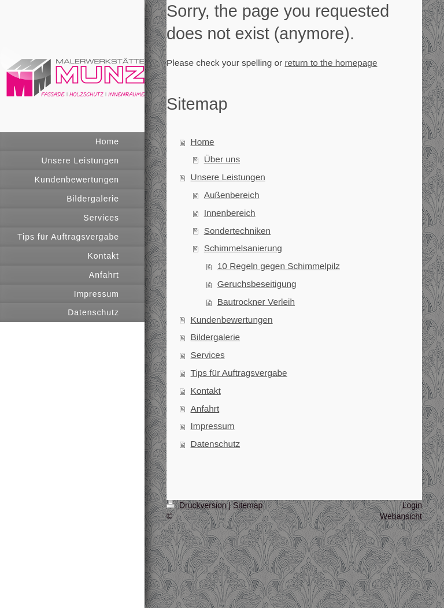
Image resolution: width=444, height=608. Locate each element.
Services (208, 355)
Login (412, 505)
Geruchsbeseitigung (257, 284)
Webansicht (401, 516)
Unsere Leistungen (228, 177)
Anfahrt (205, 408)
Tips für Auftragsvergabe (239, 373)
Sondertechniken (237, 231)
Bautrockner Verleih (256, 302)
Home (202, 142)
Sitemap (247, 505)
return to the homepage (330, 63)
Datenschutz (215, 444)
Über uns (222, 159)
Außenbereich (232, 195)
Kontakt (206, 391)
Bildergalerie (215, 337)
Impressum (213, 426)
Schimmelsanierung (243, 248)
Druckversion (197, 505)
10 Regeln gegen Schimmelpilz (278, 266)
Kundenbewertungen (232, 319)
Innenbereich (230, 213)
